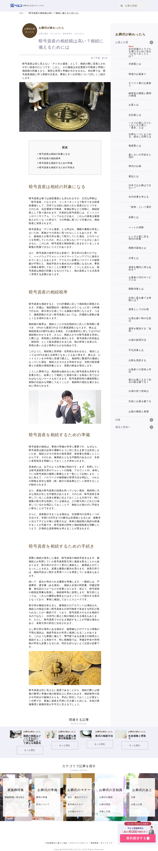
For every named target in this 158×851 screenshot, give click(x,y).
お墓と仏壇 (136, 804)
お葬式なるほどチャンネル (28, 5)
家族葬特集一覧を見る (14, 797)
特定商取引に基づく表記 (56, 843)
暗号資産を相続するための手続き (56, 167)
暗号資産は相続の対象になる (53, 154)
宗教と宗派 (104, 811)
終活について (42, 804)
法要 (133, 797)
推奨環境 (94, 843)
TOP (21, 13)
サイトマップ (106, 843)
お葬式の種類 (106, 797)
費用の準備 (41, 797)
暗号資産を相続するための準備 (54, 163)
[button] (121, 5)
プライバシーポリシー (79, 843)
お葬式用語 (104, 804)
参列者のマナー (75, 804)
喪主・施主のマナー (78, 797)
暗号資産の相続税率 (49, 158)
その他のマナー (75, 811)
